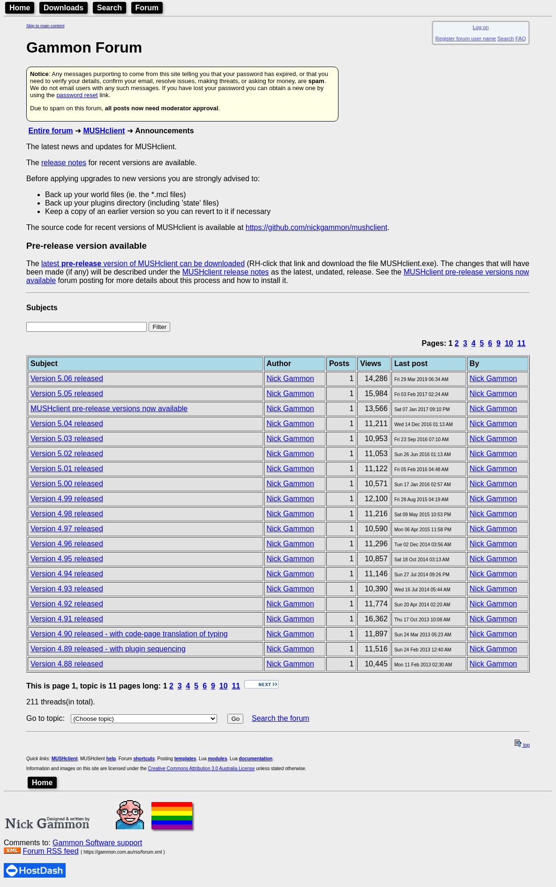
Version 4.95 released (66, 559)
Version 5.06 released (66, 378)
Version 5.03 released (66, 439)
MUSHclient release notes (225, 272)
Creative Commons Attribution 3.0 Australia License (201, 768)
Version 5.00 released (66, 484)
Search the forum (280, 718)
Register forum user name (466, 38)
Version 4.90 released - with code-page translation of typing (129, 634)
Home (19, 8)
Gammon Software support (97, 843)
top (522, 745)
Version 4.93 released (66, 589)
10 (509, 343)
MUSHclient (104, 131)
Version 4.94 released (66, 574)
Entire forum (50, 131)
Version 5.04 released (66, 424)
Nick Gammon (290, 378)
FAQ (521, 38)
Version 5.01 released (66, 469)
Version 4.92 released (66, 604)
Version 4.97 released (66, 529)
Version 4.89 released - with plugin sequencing (108, 649)
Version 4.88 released (66, 664)
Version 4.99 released (66, 499)
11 (521, 343)
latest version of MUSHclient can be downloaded (143, 264)
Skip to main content (45, 25)
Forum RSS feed (50, 851)
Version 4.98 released (66, 514)
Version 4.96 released (66, 544)
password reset (77, 95)
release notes (63, 163)
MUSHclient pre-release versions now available (109, 409)
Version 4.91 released (66, 619)
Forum (147, 8)
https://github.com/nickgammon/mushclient (316, 227)
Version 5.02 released (66, 454)
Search (109, 8)
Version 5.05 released (66, 394)
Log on (480, 27)
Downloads (63, 8)
